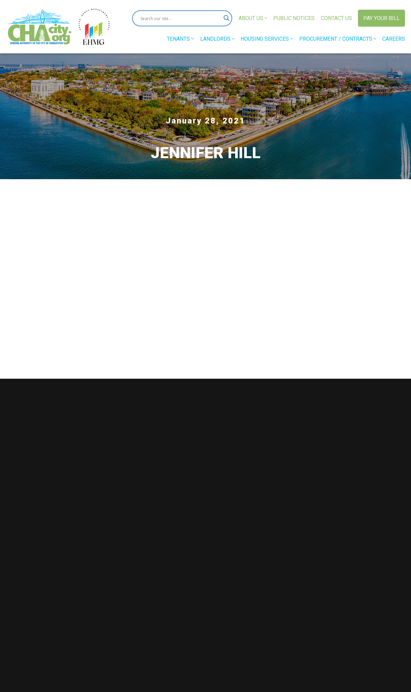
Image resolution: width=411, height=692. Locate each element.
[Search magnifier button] (224, 18)
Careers (393, 39)
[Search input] (179, 18)
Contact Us (336, 18)
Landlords (217, 39)
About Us (253, 18)
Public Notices (294, 18)
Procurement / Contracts (337, 39)
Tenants (180, 39)
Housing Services (267, 39)
